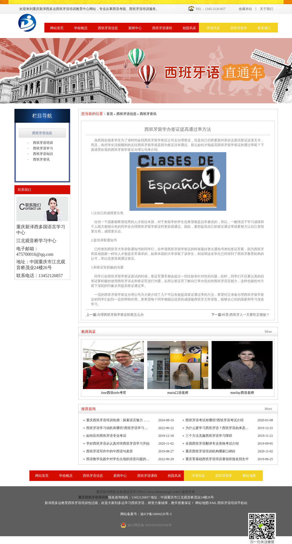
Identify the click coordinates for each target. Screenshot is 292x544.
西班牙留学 (238, 28)
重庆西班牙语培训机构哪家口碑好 (210, 451)
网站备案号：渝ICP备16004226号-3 (146, 514)
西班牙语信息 (108, 28)
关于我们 (266, 9)
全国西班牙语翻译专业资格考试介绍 (212, 443)
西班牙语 (137, 503)
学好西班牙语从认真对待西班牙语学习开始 (117, 443)
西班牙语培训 (39, 143)
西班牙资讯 (38, 159)
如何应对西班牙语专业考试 (106, 436)
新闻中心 (135, 28)
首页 (109, 114)
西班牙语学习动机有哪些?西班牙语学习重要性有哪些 (118, 428)
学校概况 (80, 28)
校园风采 (189, 28)
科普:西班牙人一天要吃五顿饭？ (246, 315)
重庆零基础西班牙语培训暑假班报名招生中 (217, 459)
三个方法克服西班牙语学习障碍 (209, 436)
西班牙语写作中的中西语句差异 (109, 451)
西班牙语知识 (39, 154)
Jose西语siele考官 (113, 393)
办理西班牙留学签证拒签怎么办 (120, 315)
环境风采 (213, 28)
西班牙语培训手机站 (232, 503)
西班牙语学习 (39, 148)
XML (213, 503)
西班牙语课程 (162, 28)
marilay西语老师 (242, 393)
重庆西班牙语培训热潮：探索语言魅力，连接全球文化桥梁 (118, 420)
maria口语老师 (177, 393)
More (268, 332)
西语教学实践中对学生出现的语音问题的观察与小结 (118, 459)
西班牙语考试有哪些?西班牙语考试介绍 (214, 420)
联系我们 (264, 28)
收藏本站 (245, 9)
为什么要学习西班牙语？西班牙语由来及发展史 (218, 428)
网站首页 (57, 28)
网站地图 (249, 476)
